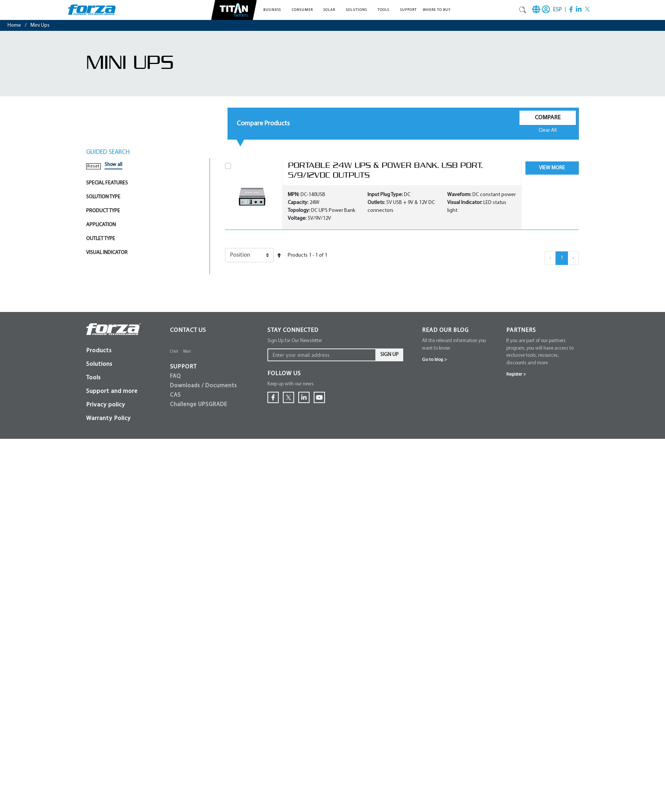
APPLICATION (101, 225)
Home (14, 25)
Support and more (112, 391)
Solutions (99, 364)
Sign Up (389, 355)
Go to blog (434, 360)
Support (408, 10)
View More (552, 168)
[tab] (148, 183)
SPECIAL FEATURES (107, 183)
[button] (274, 10)
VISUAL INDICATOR (107, 253)
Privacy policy (105, 405)
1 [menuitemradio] (561, 258)
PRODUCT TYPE (103, 211)
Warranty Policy (108, 418)
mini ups (40, 25)
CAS (175, 395)
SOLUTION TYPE (103, 197)
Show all (113, 164)
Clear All (548, 130)
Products (99, 351)
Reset (93, 166)
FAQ (175, 376)
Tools (93, 378)
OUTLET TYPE (100, 239)
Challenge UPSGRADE (198, 405)
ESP (557, 10)
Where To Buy (437, 10)
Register (516, 374)
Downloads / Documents (203, 386)
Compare (547, 118)
